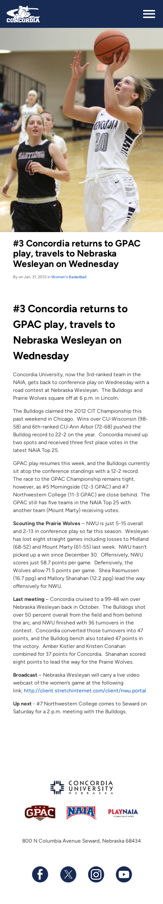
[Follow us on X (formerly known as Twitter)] (68, 874)
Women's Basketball (68, 276)
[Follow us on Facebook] (40, 874)
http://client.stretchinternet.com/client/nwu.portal (85, 691)
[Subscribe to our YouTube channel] (123, 874)
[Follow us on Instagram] (96, 874)
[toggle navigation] (149, 14)
